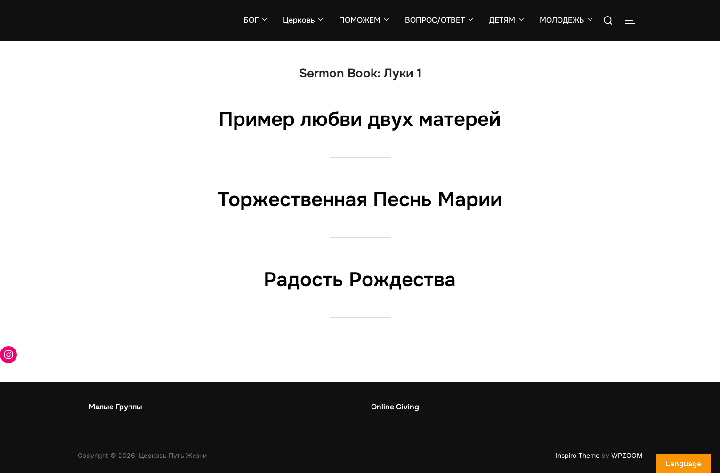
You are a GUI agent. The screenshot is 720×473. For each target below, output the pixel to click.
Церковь (304, 20)
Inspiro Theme (577, 455)
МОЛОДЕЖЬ (567, 20)
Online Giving (395, 407)
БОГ (256, 20)
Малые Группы (115, 407)
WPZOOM (627, 455)
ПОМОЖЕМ (365, 20)
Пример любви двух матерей (359, 119)
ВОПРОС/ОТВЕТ (440, 20)
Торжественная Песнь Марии (360, 199)
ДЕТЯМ (507, 20)
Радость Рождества (360, 279)
